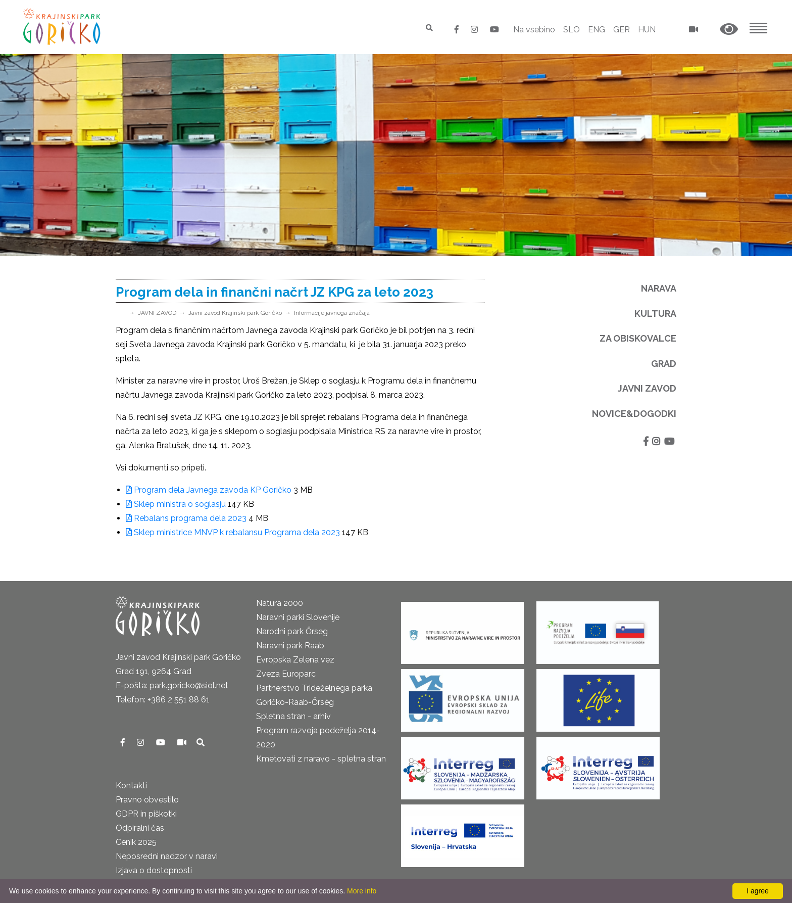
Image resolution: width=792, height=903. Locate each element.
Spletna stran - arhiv (293, 716)
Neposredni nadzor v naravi (167, 856)
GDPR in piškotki (146, 814)
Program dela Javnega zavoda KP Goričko (208, 490)
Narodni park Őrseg (292, 631)
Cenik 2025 (136, 842)
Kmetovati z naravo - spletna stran (321, 759)
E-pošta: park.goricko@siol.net (172, 685)
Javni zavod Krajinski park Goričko (235, 312)
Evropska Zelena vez (295, 659)
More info (361, 891)
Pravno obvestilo (147, 799)
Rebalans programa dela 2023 (186, 518)
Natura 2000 (279, 603)
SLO (571, 29)
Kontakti (131, 785)
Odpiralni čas (140, 828)
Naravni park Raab (290, 645)
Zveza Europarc (286, 674)
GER (621, 29)
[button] (729, 29)
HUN (647, 29)
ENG (596, 29)
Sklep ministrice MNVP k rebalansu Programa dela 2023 (233, 532)
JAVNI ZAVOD (157, 312)
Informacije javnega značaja (332, 312)
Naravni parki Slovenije (297, 617)
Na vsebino (534, 29)
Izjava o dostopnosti (154, 870)
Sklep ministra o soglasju (176, 504)
